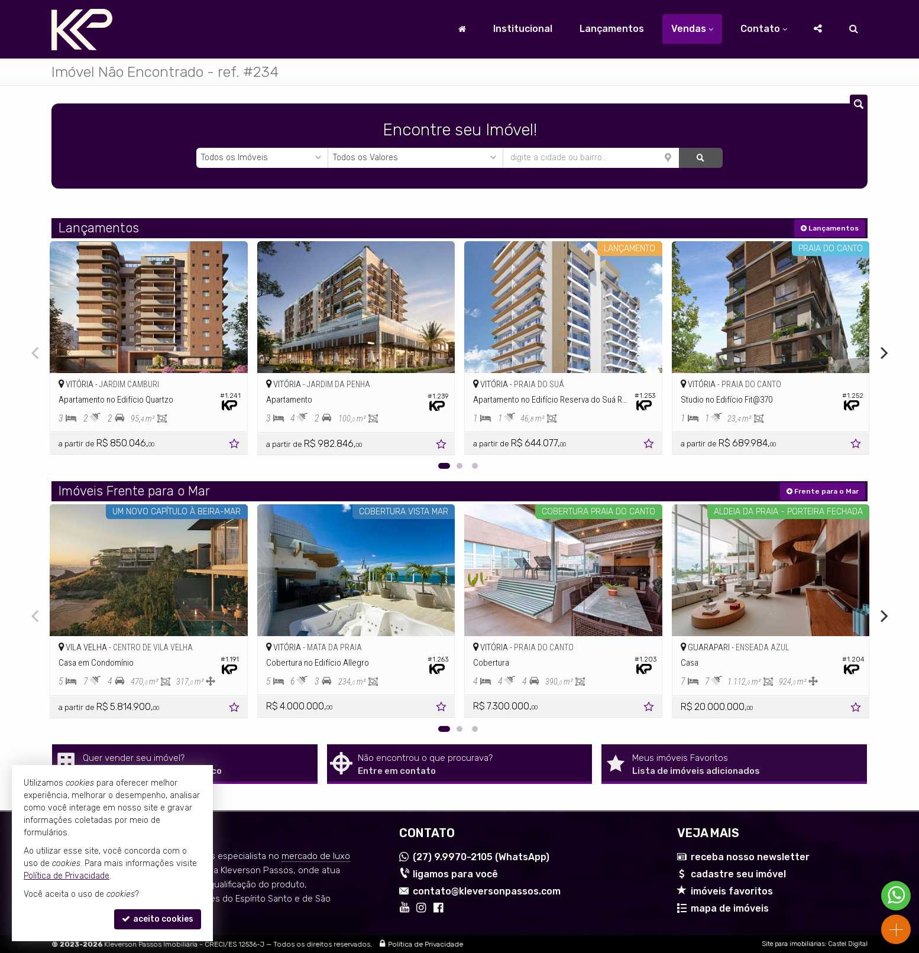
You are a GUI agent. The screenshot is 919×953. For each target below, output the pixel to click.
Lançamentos (612, 28)
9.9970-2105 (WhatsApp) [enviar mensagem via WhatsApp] (481, 857)
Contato (763, 28)
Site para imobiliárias (793, 944)
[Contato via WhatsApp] (896, 895)
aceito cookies (157, 919)
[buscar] (701, 158)
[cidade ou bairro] (591, 158)
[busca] (853, 29)
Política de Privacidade (425, 944)
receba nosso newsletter (750, 857)
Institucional (522, 28)
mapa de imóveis (730, 908)
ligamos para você (455, 874)
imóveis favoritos (732, 891)
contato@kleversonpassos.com (487, 891)
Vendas (692, 28)
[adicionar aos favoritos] (235, 445)
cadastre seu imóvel (738, 874)
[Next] (883, 353)
